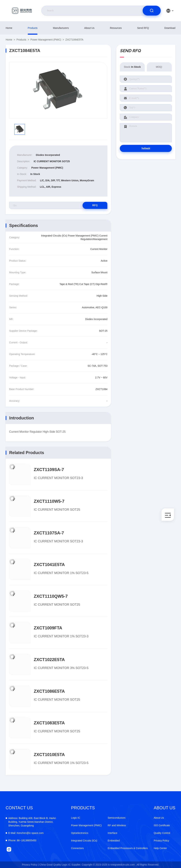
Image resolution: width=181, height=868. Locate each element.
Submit (145, 148)
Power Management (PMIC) (46, 39)
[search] (152, 11)
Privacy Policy (161, 840)
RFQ (95, 205)
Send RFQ (143, 28)
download (169, 28)
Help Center (160, 848)
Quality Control (162, 833)
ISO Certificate (162, 825)
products (32, 28)
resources (116, 28)
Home (9, 28)
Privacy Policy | (30, 864)
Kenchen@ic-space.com (25, 833)
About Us (89, 28)
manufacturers (61, 28)
